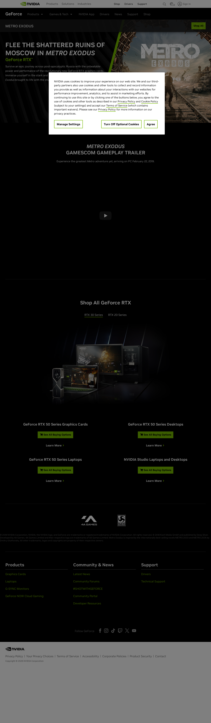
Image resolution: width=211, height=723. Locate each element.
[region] (107, 103)
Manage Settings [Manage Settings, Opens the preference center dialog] (68, 124)
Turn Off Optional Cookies (121, 124)
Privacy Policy (126, 101)
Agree (151, 124)
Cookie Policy (149, 101)
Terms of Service (116, 105)
